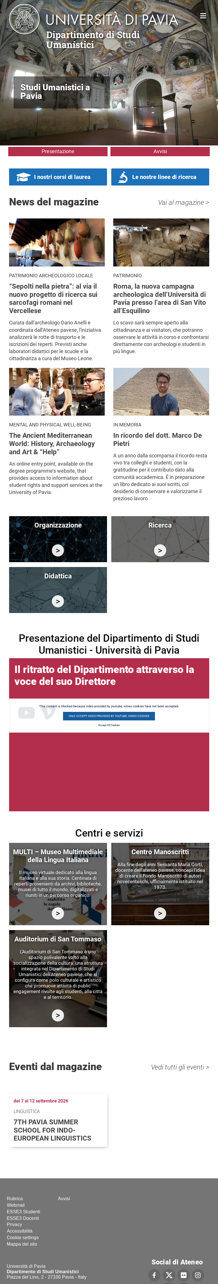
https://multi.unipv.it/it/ (58, 913)
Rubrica (15, 1198)
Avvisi (160, 151)
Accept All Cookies (109, 725)
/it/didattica (58, 601)
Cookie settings (23, 1237)
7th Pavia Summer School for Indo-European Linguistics (52, 1130)
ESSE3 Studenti (23, 1211)
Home (203, 15)
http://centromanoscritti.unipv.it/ (160, 913)
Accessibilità (20, 1231)
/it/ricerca (160, 550)
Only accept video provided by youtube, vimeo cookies (109, 716)
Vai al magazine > (183, 203)
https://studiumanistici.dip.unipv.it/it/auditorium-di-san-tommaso (58, 1015)
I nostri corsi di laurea (62, 177)
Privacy (14, 1224)
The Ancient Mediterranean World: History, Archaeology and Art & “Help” (52, 444)
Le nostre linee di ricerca (164, 177)
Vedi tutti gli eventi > (180, 1067)
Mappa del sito (22, 1244)
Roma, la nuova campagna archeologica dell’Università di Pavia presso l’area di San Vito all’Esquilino (159, 298)
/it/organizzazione (58, 550)
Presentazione (58, 151)
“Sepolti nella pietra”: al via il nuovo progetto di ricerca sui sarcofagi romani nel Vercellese (53, 298)
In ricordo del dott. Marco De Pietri (157, 440)
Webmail (16, 1205)
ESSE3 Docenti (23, 1218)
